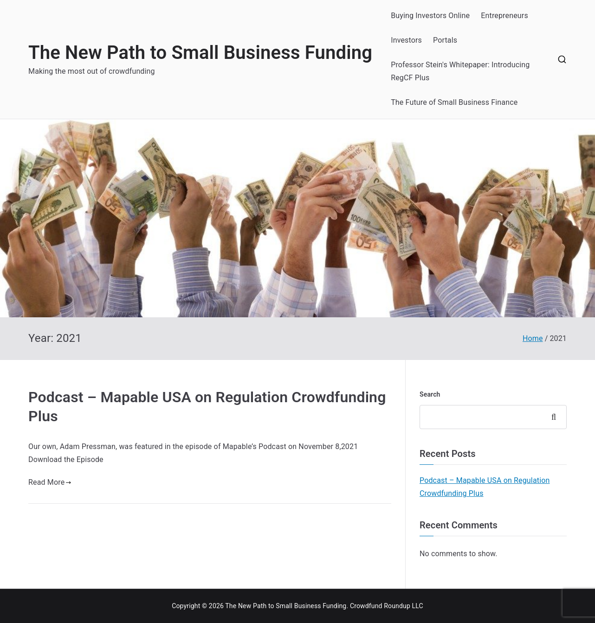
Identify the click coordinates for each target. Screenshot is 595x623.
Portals (445, 40)
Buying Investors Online (430, 15)
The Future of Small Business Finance (454, 102)
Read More (49, 482)
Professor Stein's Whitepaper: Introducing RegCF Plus (460, 71)
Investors (406, 40)
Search (430, 394)
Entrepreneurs (504, 15)
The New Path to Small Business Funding (200, 53)
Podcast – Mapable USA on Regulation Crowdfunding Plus (485, 487)
